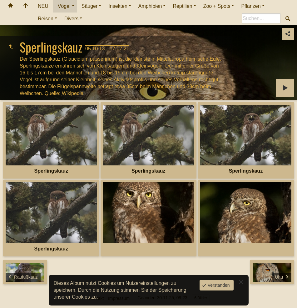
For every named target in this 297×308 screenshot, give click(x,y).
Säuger (90, 6)
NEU (43, 6)
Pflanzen (250, 6)
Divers (71, 18)
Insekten (117, 6)
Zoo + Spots (216, 6)
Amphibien (150, 6)
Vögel (64, 6)
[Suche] (261, 18)
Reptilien (182, 6)
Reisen (45, 18)
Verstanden (218, 285)
